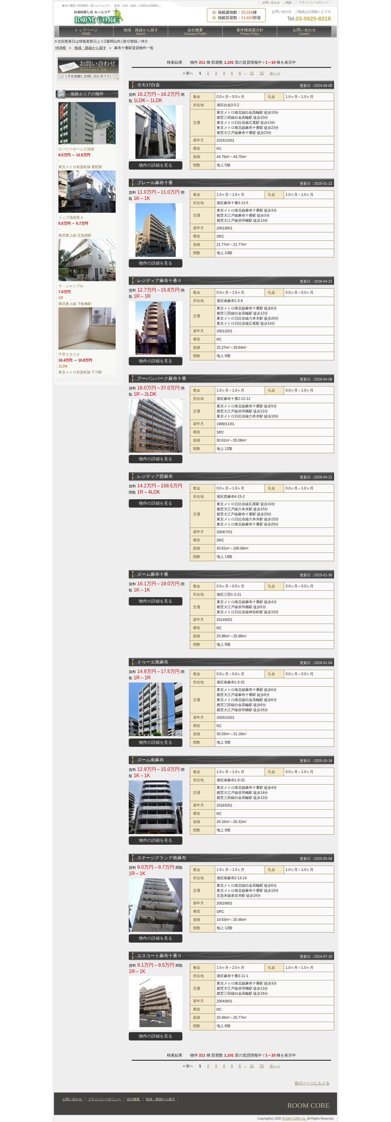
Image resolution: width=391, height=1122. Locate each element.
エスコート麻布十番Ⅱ (159, 955)
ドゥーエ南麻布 (152, 661)
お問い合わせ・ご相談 (277, 2)
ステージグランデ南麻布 (161, 857)
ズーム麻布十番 (152, 574)
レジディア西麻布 (155, 476)
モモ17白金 (148, 84)
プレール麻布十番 (155, 182)
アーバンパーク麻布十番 (161, 378)
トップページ (86, 31)
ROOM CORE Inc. (294, 1118)
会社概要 (195, 31)
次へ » (275, 73)
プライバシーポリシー (314, 2)
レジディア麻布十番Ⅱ (159, 280)
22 (262, 73)
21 (252, 73)
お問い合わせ (304, 31)
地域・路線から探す (140, 31)
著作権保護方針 (249, 31)
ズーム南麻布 (150, 759)
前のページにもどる (312, 1083)
